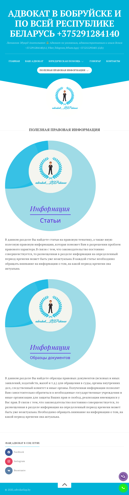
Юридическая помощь (64, 61)
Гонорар (95, 61)
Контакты (113, 61)
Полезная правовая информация (62, 70)
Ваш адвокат (34, 61)
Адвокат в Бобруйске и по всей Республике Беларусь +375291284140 (64, 23)
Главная (14, 61)
